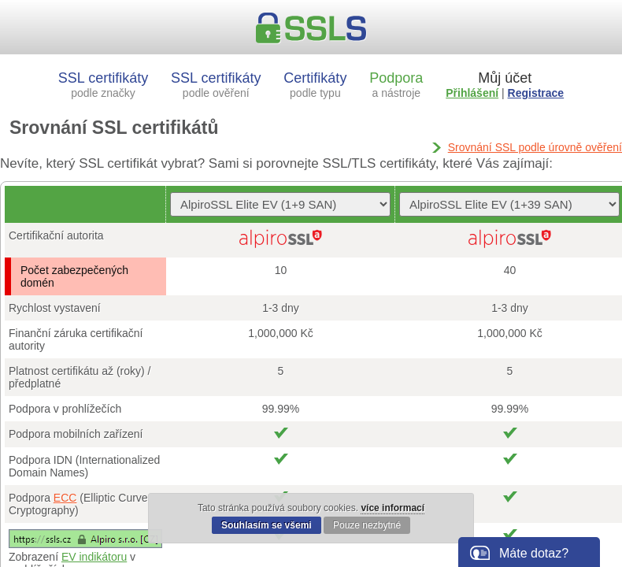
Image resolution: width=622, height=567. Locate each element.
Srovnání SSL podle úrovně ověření (535, 147)
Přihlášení (472, 93)
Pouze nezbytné (367, 525)
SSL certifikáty (103, 84)
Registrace (536, 93)
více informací (392, 507)
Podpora (396, 84)
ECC (65, 497)
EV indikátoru (94, 556)
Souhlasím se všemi (266, 525)
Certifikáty (314, 84)
